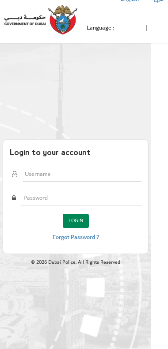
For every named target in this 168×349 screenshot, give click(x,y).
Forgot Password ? (76, 237)
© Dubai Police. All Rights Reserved (75, 262)
